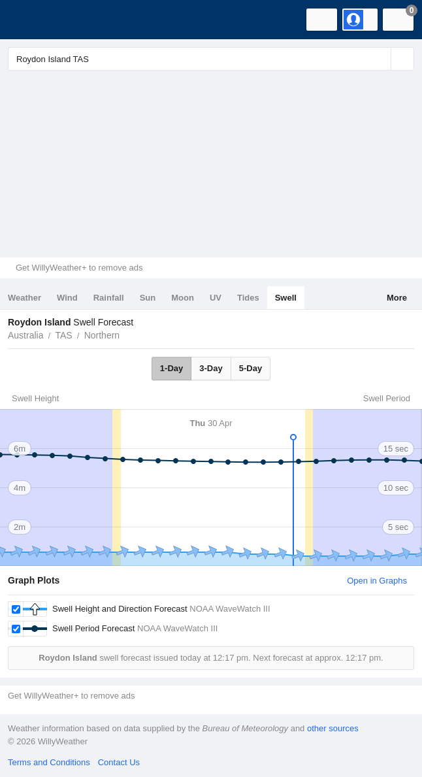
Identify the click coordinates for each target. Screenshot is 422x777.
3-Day (210, 368)
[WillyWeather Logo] (29, 19)
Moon (182, 298)
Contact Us (119, 762)
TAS (63, 335)
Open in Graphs (377, 581)
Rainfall (108, 298)
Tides (248, 298)
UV (215, 298)
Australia (25, 335)
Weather (24, 298)
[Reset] (379, 59)
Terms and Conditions (49, 762)
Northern (102, 335)
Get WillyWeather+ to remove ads (79, 268)
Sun (148, 298)
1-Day (171, 368)
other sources (333, 728)
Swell (286, 298)
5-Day (250, 368)
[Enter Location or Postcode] (211, 59)
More (397, 298)
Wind (67, 298)
